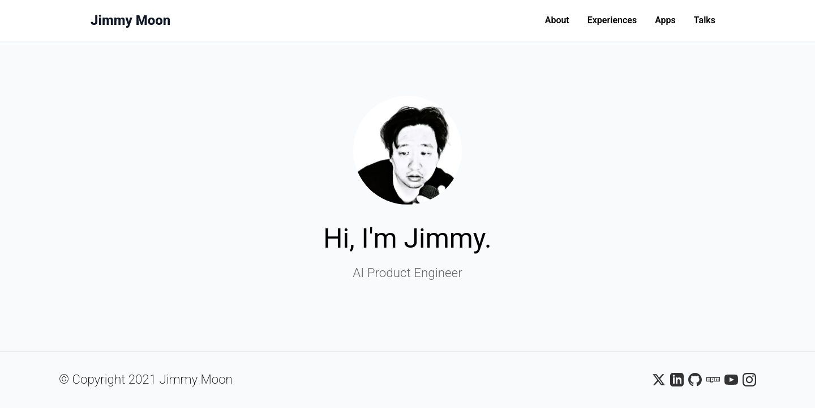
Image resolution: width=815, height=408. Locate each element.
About (557, 20)
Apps (665, 20)
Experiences (612, 20)
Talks (704, 20)
